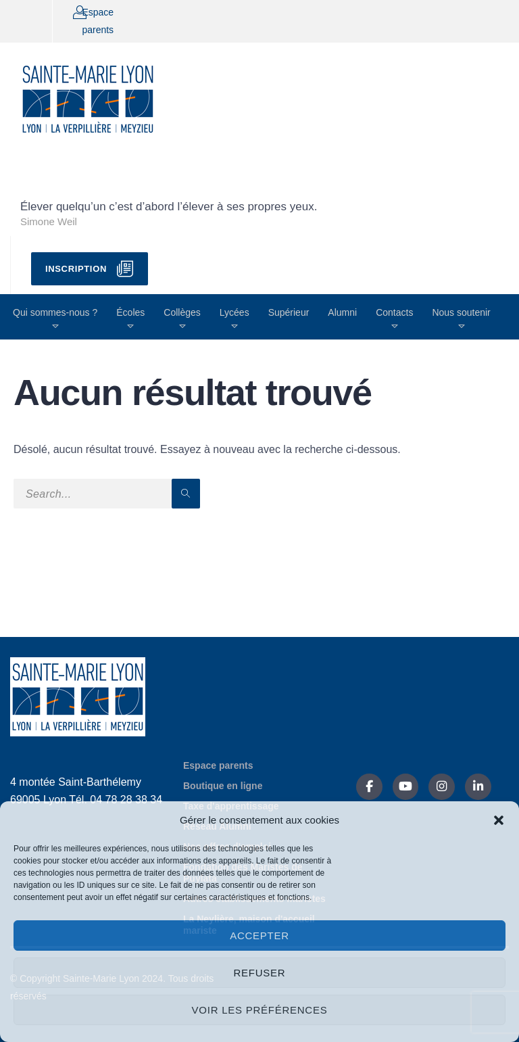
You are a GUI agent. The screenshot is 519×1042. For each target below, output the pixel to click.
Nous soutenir (461, 312)
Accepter (259, 935)
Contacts (394, 312)
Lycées (234, 312)
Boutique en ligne (222, 785)
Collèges (182, 312)
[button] (498, 820)
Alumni (342, 312)
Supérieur (289, 312)
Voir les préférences (260, 1010)
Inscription (76, 269)
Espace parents (218, 765)
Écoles (130, 312)
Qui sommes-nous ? (55, 312)
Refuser (260, 972)
